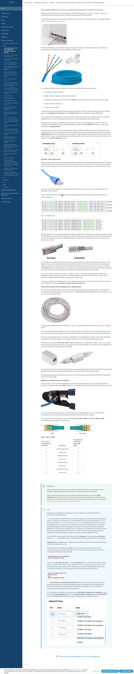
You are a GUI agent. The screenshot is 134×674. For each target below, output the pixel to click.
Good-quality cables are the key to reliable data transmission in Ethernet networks (10, 50)
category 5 (49, 92)
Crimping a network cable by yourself (95, 333)
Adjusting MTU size (8, 95)
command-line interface (90, 550)
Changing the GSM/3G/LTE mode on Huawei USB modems (11, 88)
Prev (27, 664)
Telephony (11, 37)
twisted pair (61, 48)
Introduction (11, 17)
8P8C (68, 50)
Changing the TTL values (10, 100)
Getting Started (5, 13)
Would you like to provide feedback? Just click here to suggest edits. (78, 656)
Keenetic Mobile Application (11, 190)
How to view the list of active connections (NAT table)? (11, 150)
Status (11, 20)
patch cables (95, 290)
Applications (12, 180)
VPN (12, 182)
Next (111, 664)
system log (49, 197)
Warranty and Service (11, 198)
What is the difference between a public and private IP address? (11, 68)
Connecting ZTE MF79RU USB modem (11, 126)
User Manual (28, 2)
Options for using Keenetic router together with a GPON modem (10, 114)
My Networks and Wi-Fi (11, 27)
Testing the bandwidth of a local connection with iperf (10, 63)
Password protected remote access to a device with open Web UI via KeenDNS (11, 84)
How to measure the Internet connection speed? (11, 55)
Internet (11, 24)
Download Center (5, 201)
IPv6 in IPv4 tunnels (8, 157)
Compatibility (12, 187)
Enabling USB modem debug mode (10, 154)
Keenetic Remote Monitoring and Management (11, 194)
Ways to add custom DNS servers (10, 79)
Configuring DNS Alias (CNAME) (9, 141)
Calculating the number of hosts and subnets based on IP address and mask (11, 146)
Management (11, 34)
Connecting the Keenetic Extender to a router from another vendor (10, 108)
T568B (46, 420)
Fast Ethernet (46, 19)
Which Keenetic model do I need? (11, 43)
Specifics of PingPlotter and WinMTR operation (10, 169)
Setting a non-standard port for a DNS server (11, 92)
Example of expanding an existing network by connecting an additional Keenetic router (11, 174)
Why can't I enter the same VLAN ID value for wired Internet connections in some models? (11, 74)
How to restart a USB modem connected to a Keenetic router (11, 129)
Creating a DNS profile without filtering (11, 133)
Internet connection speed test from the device (11, 59)
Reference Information (11, 40)
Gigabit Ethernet (105, 19)
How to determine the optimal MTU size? (11, 103)
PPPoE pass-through (9, 98)
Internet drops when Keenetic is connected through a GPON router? (11, 121)
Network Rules (11, 30)
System (12, 185)
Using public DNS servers (10, 117)
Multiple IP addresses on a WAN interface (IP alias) (10, 137)
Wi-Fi (12, 178)
